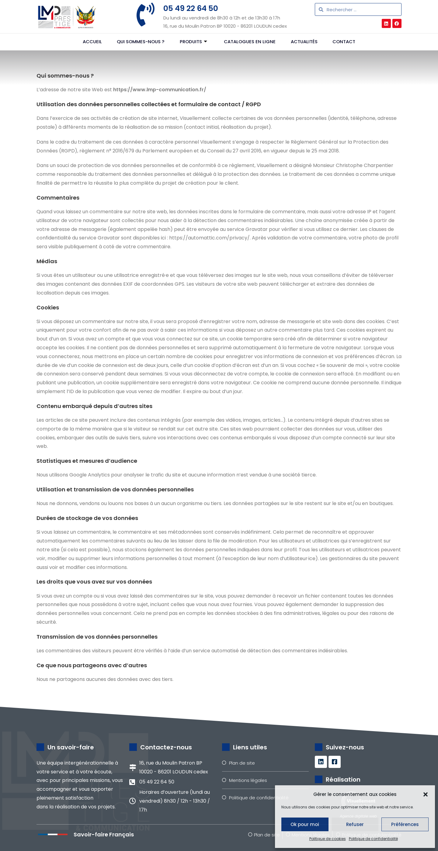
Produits (193, 42)
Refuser (355, 824)
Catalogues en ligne (250, 42)
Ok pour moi (304, 824)
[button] (425, 794)
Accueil (92, 42)
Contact (344, 42)
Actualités (304, 42)
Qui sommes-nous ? (140, 42)
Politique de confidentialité (373, 838)
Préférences (405, 824)
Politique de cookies (327, 838)
